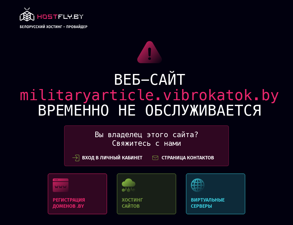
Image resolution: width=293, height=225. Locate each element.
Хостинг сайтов (146, 194)
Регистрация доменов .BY (77, 194)
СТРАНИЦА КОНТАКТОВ (183, 157)
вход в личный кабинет (107, 157)
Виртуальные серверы (215, 194)
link (53, 20)
